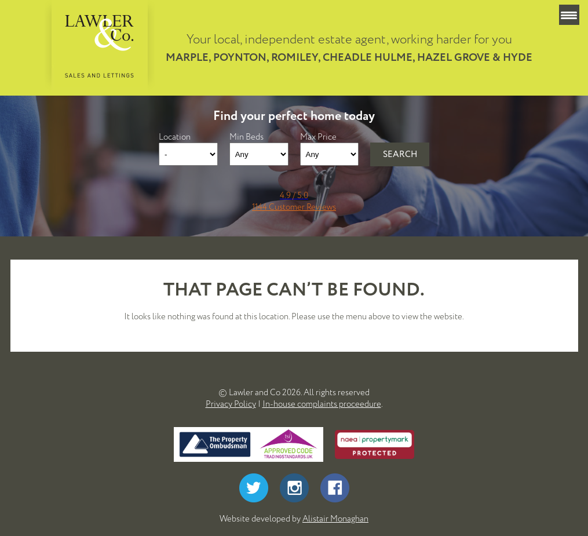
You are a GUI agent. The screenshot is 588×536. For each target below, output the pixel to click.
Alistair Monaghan (335, 518)
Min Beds (246, 137)
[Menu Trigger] (569, 15)
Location (175, 137)
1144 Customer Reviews (294, 207)
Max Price (318, 137)
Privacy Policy (231, 404)
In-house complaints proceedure (321, 404)
